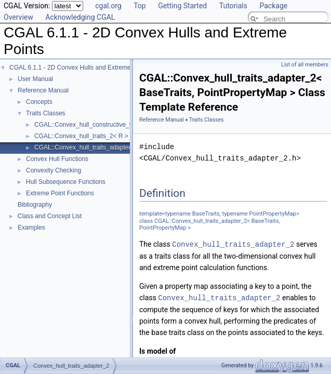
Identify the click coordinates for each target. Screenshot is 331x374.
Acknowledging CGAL (80, 17)
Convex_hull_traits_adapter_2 (233, 244)
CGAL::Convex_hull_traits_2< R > (81, 136)
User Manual (35, 79)
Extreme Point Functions (60, 193)
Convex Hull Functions (57, 159)
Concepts (39, 101)
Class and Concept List (50, 216)
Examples (31, 227)
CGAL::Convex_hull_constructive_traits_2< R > (99, 124)
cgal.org (108, 6)
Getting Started (182, 6)
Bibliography (35, 204)
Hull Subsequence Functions (65, 181)
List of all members (304, 64)
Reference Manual (43, 90)
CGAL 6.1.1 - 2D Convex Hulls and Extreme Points (79, 67)
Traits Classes (45, 113)
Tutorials (233, 6)
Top (140, 6)
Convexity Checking (53, 170)
